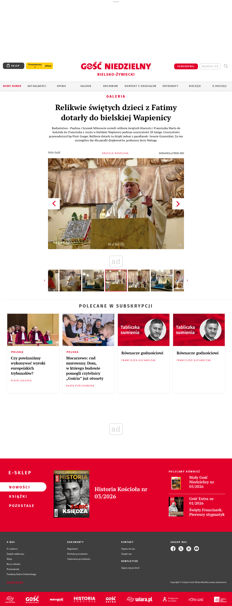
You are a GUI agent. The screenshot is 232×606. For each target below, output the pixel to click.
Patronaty (170, 86)
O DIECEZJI (219, 86)
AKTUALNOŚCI (37, 86)
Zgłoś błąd (15, 582)
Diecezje (195, 86)
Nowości (17, 487)
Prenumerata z (35, 65)
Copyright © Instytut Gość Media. (185, 582)
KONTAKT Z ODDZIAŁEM (140, 86)
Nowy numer (12, 86)
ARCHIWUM (110, 86)
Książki (17, 496)
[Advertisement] (116, 30)
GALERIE (86, 86)
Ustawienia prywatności (78, 558)
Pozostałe (17, 505)
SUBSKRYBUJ (185, 66)
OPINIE (61, 86)
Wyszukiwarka (225, 66)
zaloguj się (210, 66)
